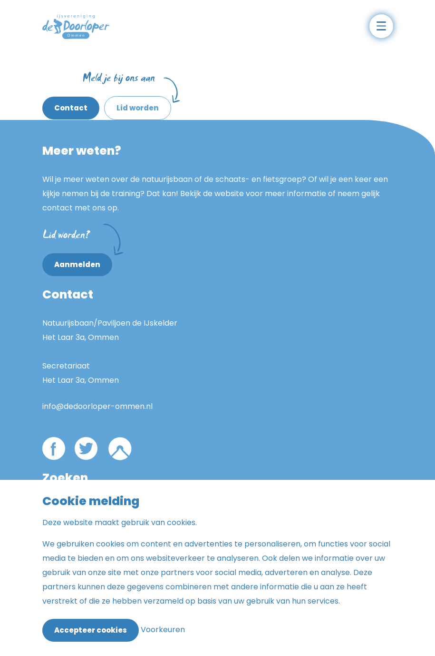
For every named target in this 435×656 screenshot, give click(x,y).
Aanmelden (83, 261)
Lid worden (137, 108)
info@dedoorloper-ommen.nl (97, 406)
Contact (70, 108)
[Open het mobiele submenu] (381, 26)
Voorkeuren (163, 629)
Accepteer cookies (90, 630)
